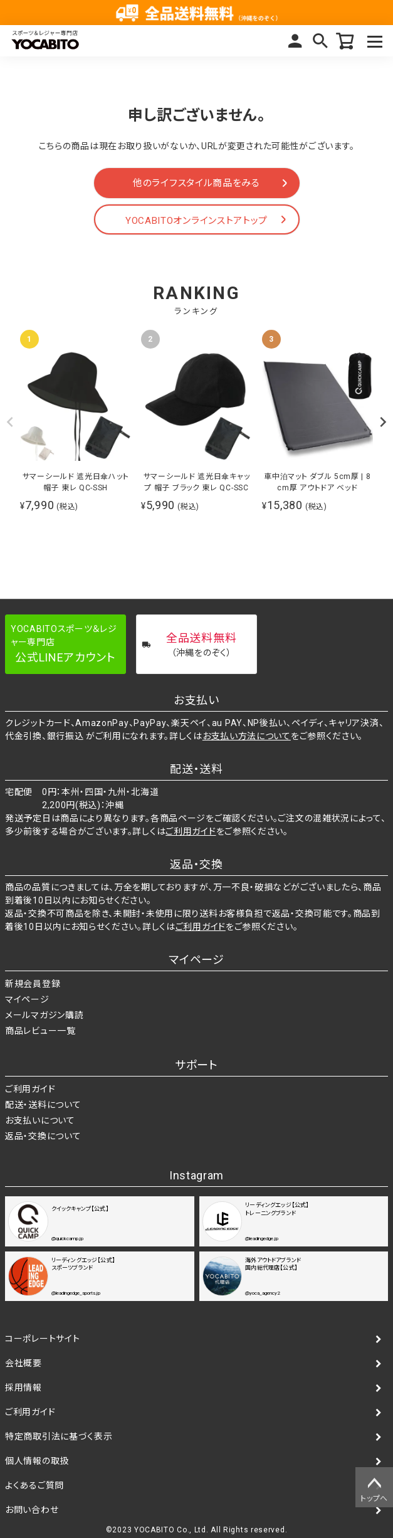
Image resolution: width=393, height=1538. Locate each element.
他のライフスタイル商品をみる (196, 183)
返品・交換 (196, 864)
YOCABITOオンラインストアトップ (196, 220)
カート (345, 40)
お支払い (196, 700)
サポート (196, 1065)
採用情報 (23, 1388)
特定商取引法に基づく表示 (58, 1436)
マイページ (295, 40)
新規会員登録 (32, 984)
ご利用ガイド (190, 831)
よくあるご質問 (34, 1485)
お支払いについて (40, 1120)
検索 (320, 40)
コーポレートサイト (42, 1339)
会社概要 (23, 1363)
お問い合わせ (31, 1510)
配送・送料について (43, 1105)
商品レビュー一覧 (40, 1031)
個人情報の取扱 (37, 1461)
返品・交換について (43, 1136)
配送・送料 (196, 769)
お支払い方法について (246, 736)
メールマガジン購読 (44, 1015)
